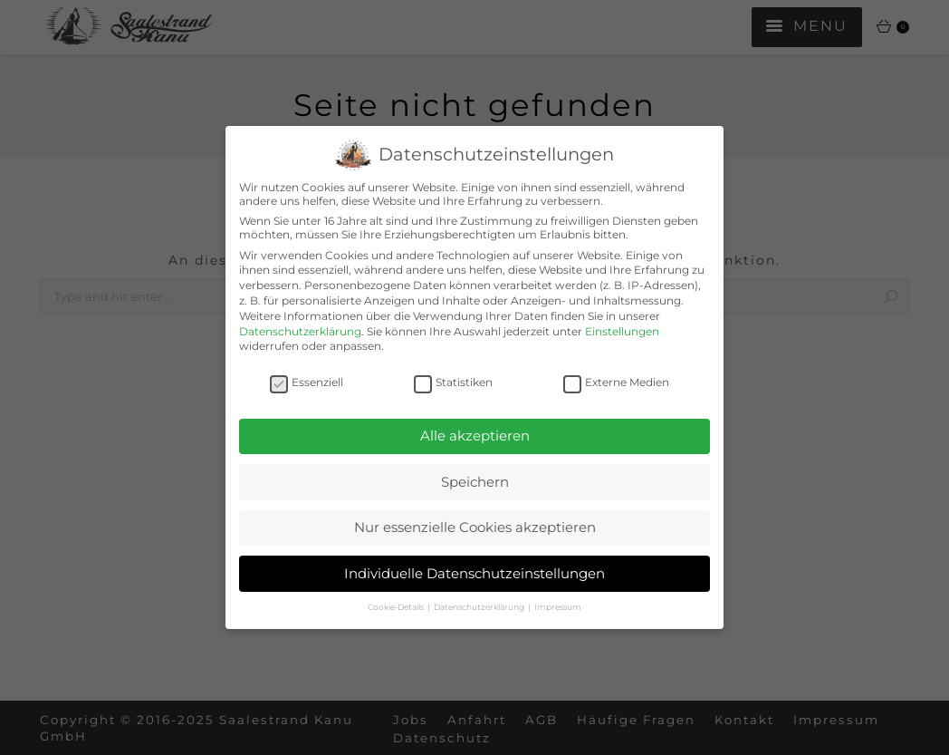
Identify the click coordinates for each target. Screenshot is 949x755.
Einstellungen (622, 331)
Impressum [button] (557, 607)
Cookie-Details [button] (397, 607)
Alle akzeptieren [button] (475, 435)
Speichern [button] (475, 481)
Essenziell (306, 382)
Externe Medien (616, 382)
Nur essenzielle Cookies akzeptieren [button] (475, 527)
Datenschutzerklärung (300, 331)
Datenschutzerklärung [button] (480, 607)
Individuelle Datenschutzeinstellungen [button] (474, 573)
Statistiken (453, 382)
